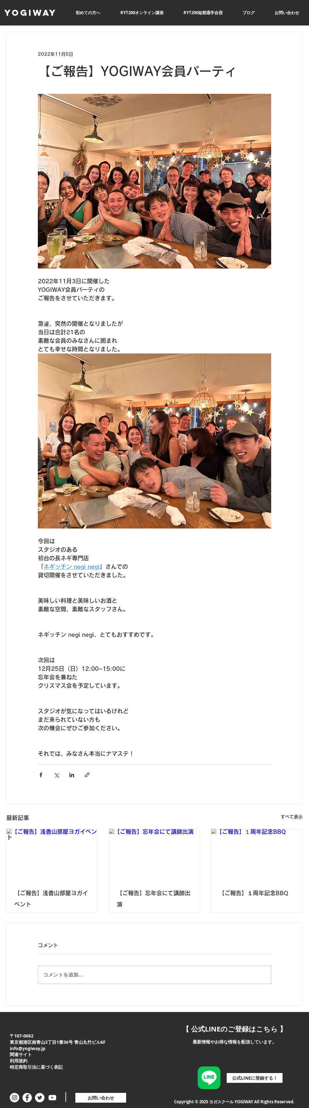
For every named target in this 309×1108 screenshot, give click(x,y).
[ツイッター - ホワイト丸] (39, 1097)
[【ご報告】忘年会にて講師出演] (154, 854)
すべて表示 (292, 817)
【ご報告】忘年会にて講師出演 (153, 898)
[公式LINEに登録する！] (255, 1078)
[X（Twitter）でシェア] (56, 775)
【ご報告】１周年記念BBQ (253, 893)
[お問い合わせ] (100, 1098)
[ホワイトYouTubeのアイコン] (52, 1097)
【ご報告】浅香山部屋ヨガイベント (51, 898)
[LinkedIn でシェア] (72, 775)
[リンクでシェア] (87, 775)
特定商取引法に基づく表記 (36, 1067)
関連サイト (21, 1054)
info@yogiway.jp (27, 1048)
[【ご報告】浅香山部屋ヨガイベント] (52, 854)
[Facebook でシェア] (41, 775)
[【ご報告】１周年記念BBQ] (256, 854)
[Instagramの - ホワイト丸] (14, 1097)
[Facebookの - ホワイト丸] (27, 1097)
